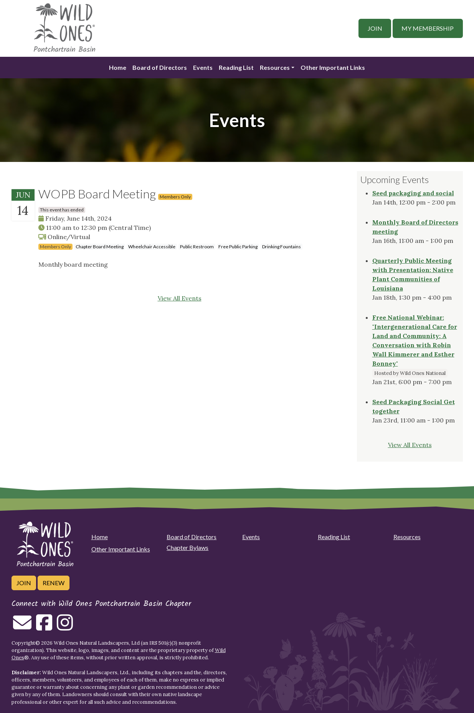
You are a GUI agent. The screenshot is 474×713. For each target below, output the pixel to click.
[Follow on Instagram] (64, 627)
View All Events (179, 298)
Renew (53, 582)
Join (375, 28)
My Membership (427, 28)
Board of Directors (159, 67)
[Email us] (22, 627)
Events (203, 67)
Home (117, 67)
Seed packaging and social (413, 193)
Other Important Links (333, 67)
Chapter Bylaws (187, 547)
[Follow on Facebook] (44, 627)
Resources (275, 67)
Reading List (236, 67)
